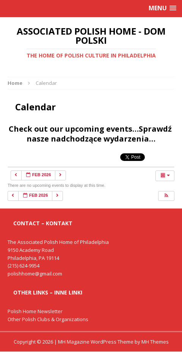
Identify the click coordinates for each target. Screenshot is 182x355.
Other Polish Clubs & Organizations (48, 319)
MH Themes (155, 341)
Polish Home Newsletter (35, 311)
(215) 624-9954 (23, 265)
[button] (166, 196)
